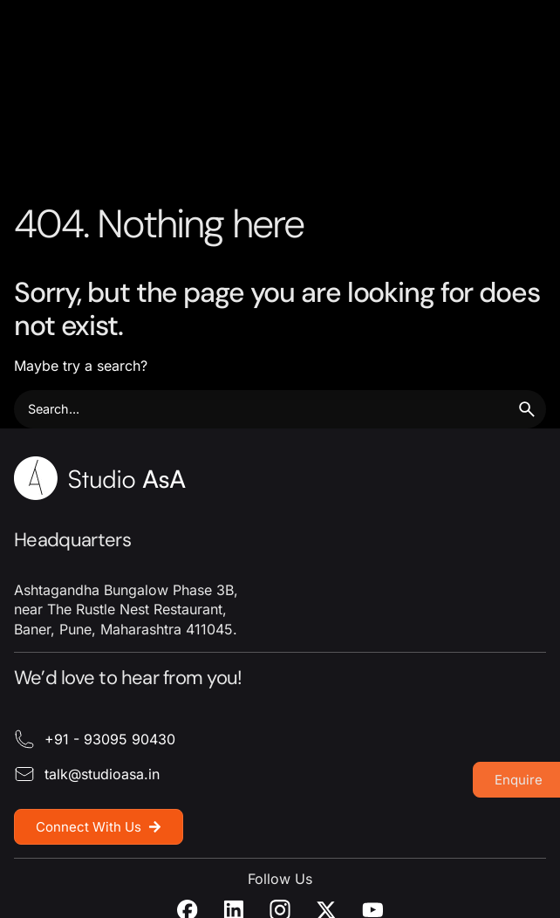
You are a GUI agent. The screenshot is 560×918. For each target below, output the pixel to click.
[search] (527, 409)
